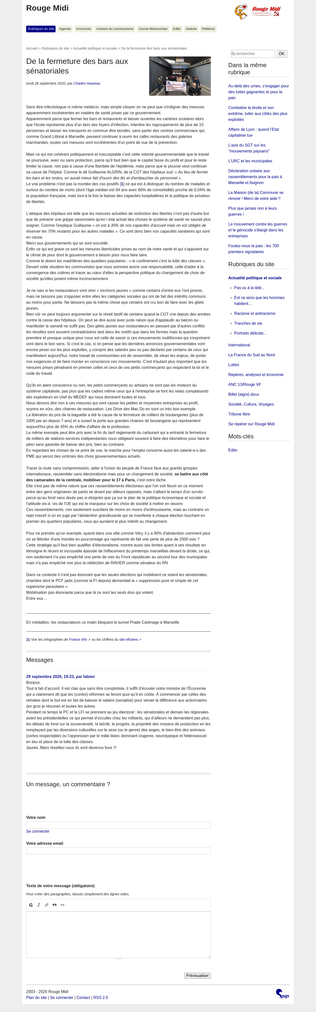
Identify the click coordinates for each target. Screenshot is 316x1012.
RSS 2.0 (100, 997)
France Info (78, 639)
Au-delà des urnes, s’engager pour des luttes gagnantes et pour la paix (258, 92)
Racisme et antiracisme (254, 313)
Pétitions (208, 29)
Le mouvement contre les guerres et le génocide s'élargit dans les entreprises (257, 230)
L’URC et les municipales (250, 161)
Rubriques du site (41, 29)
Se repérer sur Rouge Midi (251, 424)
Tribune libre (239, 414)
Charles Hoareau (86, 83)
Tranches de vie (248, 323)
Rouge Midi (47, 7)
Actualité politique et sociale (95, 48)
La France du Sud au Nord (251, 355)
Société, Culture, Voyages (251, 404)
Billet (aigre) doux (243, 394)
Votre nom (35, 817)
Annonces (83, 29)
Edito (177, 29)
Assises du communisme (114, 29)
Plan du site (36, 997)
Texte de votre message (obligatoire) (60, 886)
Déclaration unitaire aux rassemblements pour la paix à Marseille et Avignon (255, 177)
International (239, 345)
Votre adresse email (44, 843)
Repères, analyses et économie (256, 375)
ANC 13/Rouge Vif (244, 384)
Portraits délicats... (250, 333)
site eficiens (128, 639)
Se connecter (37, 831)
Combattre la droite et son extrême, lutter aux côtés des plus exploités (257, 114)
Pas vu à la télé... (249, 288)
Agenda (65, 29)
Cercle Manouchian (153, 29)
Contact (83, 997)
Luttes (233, 365)
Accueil (32, 48)
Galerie (191, 29)
